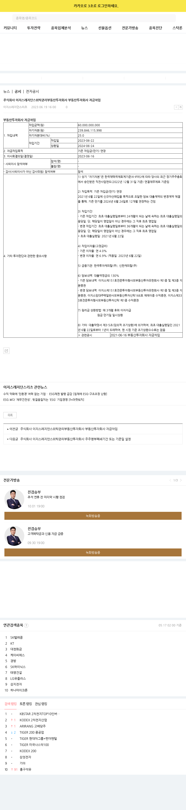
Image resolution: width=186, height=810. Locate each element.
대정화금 (16, 649)
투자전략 (33, 28)
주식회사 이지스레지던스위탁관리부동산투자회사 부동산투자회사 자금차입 (69, 428)
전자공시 (32, 91)
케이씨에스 (17, 655)
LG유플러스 (18, 678)
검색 (172, 18)
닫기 (180, 6)
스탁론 (177, 28)
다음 (181, 480)
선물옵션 (104, 28)
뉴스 (84, 28)
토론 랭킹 (26, 704)
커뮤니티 (10, 28)
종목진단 (155, 28)
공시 (18, 91)
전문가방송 (130, 28)
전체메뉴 (182, 18)
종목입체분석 (61, 28)
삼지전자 (16, 684)
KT (12, 643)
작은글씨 (176, 107)
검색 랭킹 (10, 704)
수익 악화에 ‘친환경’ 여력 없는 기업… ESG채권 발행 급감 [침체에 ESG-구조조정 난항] (55, 394)
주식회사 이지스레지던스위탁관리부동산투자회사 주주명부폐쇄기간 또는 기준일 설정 (75, 439)
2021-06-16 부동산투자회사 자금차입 (135, 335)
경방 (13, 661)
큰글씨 (180, 107)
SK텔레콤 (16, 637)
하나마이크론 (19, 690)
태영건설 (16, 672)
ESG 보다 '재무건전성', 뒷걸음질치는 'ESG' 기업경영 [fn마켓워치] (43, 399)
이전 (170, 480)
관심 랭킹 (41, 704)
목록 (10, 415)
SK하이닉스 (18, 667)
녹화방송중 (93, 516)
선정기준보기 (26, 625)
